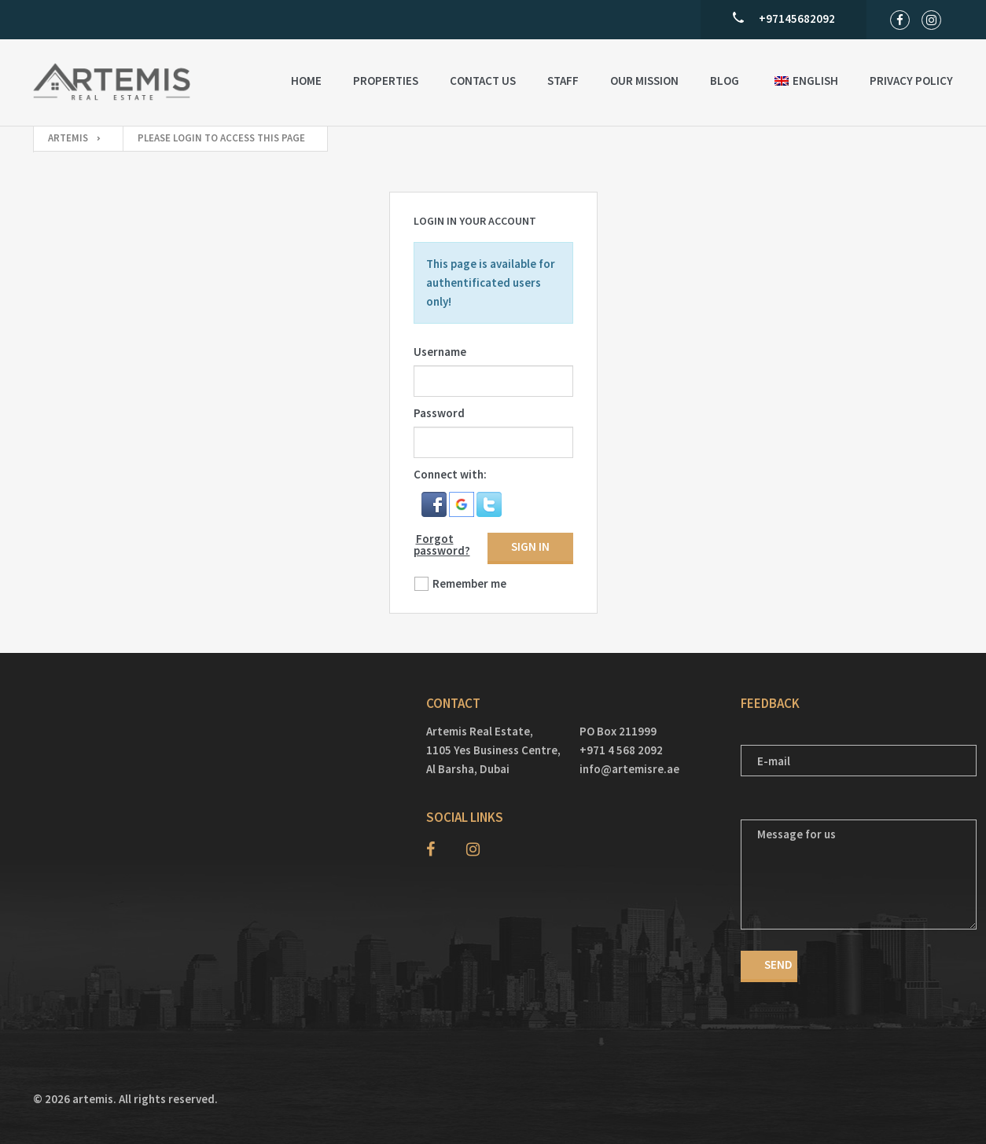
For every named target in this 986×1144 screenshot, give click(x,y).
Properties (385, 80)
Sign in (530, 546)
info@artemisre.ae (629, 768)
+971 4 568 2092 (621, 749)
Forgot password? (442, 544)
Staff (563, 80)
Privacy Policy (911, 80)
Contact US (483, 80)
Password (439, 412)
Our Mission (644, 80)
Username (440, 351)
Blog (724, 80)
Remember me (469, 583)
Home (306, 80)
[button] (435, 502)
